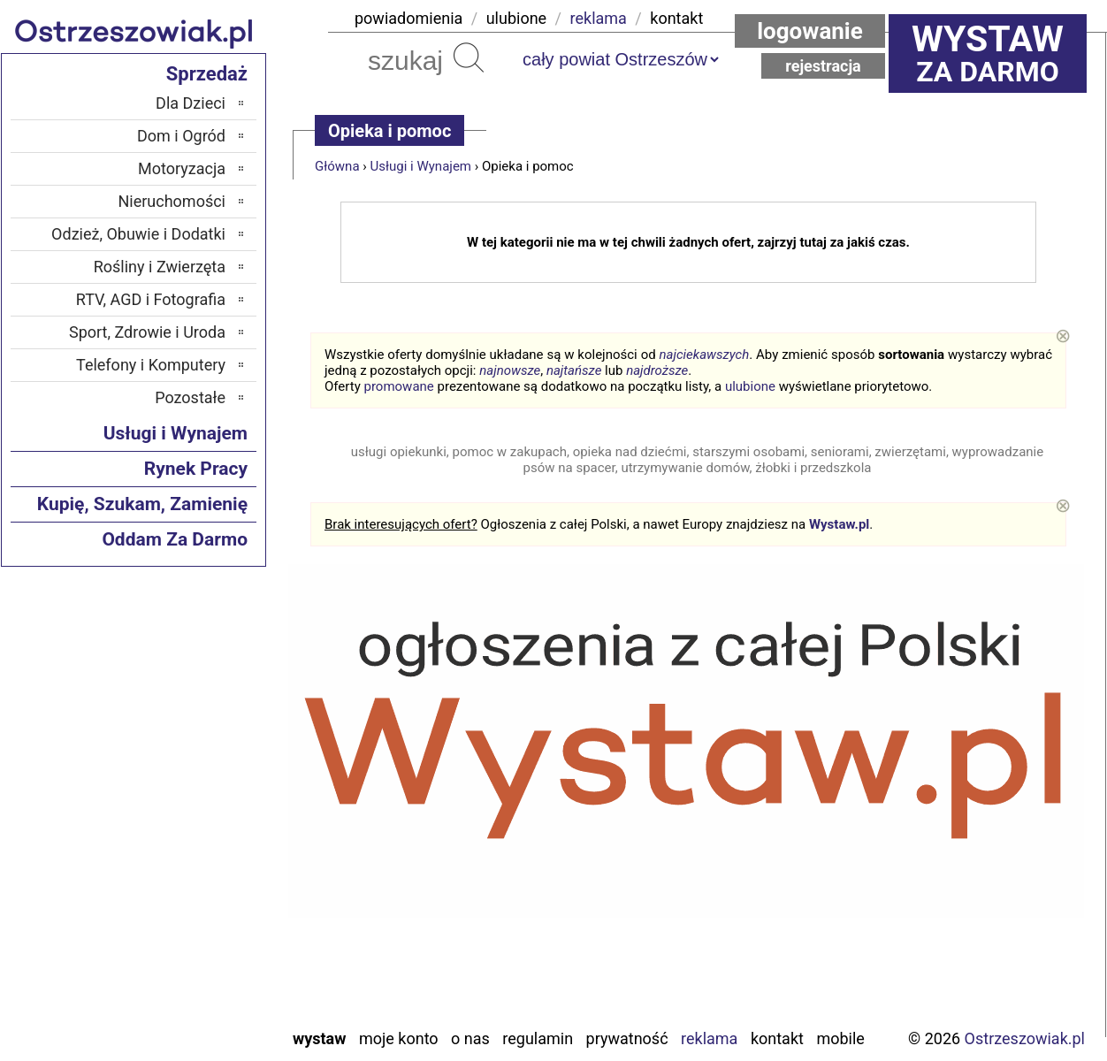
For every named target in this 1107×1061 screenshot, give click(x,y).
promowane (399, 386)
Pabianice (194, 821)
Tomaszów (190, 917)
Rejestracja (823, 66)
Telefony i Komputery (150, 364)
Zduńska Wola (180, 1012)
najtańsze (573, 370)
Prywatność (627, 1038)
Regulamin (537, 1038)
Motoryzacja (181, 168)
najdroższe (657, 370)
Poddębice (191, 869)
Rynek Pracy (196, 468)
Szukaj (468, 57)
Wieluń (203, 965)
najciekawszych (705, 355)
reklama (598, 18)
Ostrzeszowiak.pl (1025, 1038)
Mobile (840, 1038)
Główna (337, 166)
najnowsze (509, 370)
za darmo (988, 53)
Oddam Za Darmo (175, 539)
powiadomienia (408, 18)
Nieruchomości (171, 201)
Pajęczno (196, 845)
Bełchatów (191, 726)
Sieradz (201, 893)
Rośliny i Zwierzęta (159, 266)
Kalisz (206, 798)
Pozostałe (190, 397)
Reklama (709, 1038)
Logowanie (810, 31)
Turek (207, 941)
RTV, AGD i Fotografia (150, 299)
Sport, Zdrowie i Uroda (147, 332)
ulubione (516, 18)
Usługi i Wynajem (421, 166)
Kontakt (777, 1038)
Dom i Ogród (181, 135)
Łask (210, 750)
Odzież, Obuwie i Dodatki (138, 234)
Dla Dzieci (190, 103)
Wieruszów (190, 989)
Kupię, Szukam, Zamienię (142, 504)
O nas (470, 1038)
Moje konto (399, 1038)
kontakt (676, 18)
